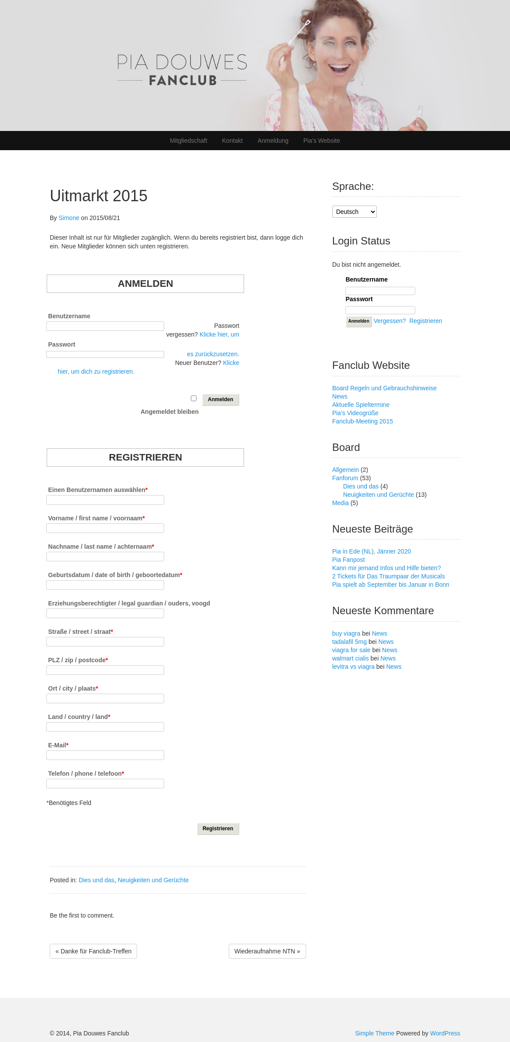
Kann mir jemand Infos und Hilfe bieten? (386, 567)
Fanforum (345, 478)
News (340, 396)
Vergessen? (390, 320)
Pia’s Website (321, 140)
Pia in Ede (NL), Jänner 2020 (371, 551)
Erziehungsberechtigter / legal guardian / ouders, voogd (129, 603)
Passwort (61, 344)
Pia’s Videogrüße (355, 412)
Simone (69, 217)
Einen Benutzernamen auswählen (98, 489)
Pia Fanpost (348, 559)
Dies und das (96, 880)
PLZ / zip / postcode (78, 660)
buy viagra (346, 633)
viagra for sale (351, 650)
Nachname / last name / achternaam (101, 546)
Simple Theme (374, 1033)
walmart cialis (350, 658)
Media (340, 502)
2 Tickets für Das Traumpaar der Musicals (388, 576)
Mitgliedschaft (188, 140)
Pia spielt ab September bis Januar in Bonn (391, 584)
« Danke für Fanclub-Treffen (93, 951)
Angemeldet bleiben (170, 411)
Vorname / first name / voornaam (96, 518)
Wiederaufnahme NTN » (267, 951)
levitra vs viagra (353, 666)
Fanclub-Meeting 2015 (362, 421)
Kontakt (232, 140)
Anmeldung (273, 140)
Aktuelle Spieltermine (361, 404)
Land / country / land (79, 716)
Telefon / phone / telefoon (86, 773)
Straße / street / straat (80, 631)
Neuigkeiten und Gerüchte (153, 880)
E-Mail (58, 745)
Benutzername (69, 316)
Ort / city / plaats (73, 688)
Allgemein (345, 469)
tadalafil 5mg (349, 641)
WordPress (445, 1033)
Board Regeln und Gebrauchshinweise (384, 388)
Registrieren (425, 320)
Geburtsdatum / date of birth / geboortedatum (115, 574)
